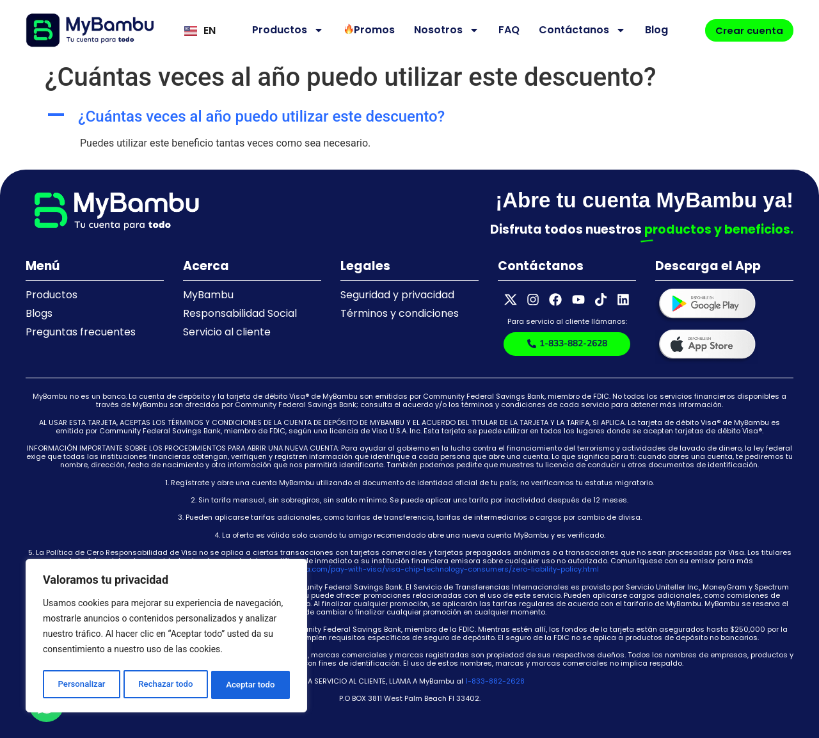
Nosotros (441, 30)
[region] (166, 637)
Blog (651, 29)
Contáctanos (577, 30)
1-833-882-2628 (495, 681)
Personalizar (81, 685)
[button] (409, 116)
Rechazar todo (166, 685)
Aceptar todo (251, 685)
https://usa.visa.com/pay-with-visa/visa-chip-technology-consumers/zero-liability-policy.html (426, 569)
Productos (283, 30)
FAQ (503, 29)
